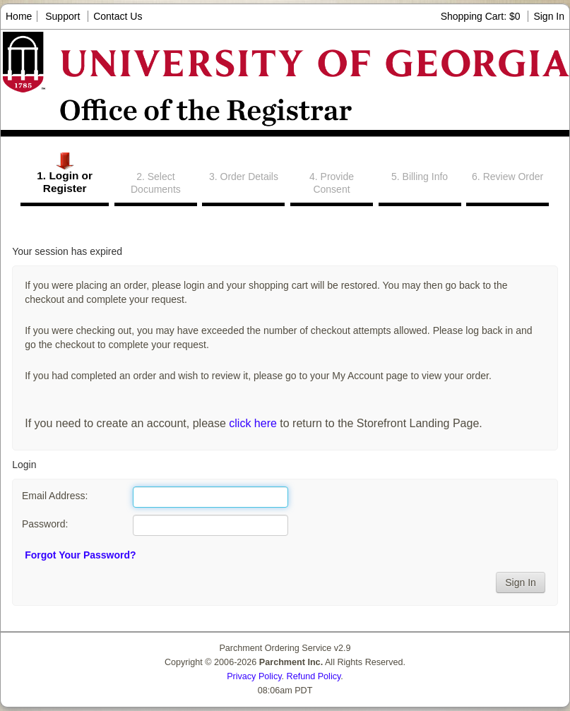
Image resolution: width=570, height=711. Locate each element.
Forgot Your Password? (80, 555)
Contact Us (117, 16)
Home (19, 16)
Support (62, 16)
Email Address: (55, 495)
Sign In (548, 16)
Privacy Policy (254, 676)
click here (253, 423)
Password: (45, 524)
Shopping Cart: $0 (482, 16)
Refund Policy (314, 676)
